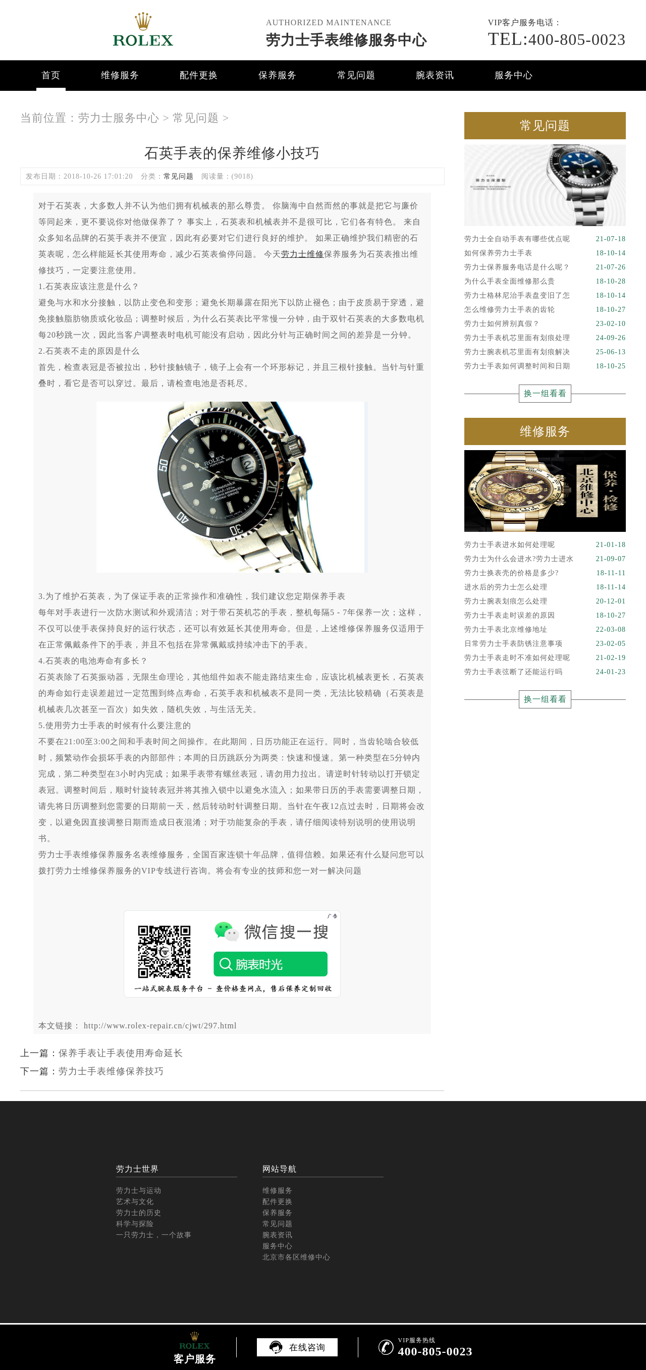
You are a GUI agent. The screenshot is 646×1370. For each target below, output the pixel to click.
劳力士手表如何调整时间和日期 (545, 366)
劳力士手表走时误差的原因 (545, 616)
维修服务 (120, 75)
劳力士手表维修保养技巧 (111, 1071)
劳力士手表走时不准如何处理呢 (545, 658)
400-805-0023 (557, 39)
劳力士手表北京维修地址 (545, 630)
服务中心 (514, 75)
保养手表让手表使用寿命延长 (121, 1053)
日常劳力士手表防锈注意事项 (545, 644)
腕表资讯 (435, 75)
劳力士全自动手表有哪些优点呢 (545, 239)
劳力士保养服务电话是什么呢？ (545, 267)
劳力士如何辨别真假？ (545, 324)
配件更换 (199, 75)
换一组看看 (545, 393)
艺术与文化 (135, 1201)
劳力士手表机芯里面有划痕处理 (545, 338)
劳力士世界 (137, 1169)
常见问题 (356, 75)
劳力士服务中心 (118, 118)
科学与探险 (135, 1224)
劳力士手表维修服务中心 (346, 40)
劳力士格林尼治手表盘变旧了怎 (545, 296)
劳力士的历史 (139, 1213)
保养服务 (277, 75)
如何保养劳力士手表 (545, 253)
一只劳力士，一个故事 (154, 1235)
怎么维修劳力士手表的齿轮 (545, 310)
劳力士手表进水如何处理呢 (545, 545)
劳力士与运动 (139, 1190)
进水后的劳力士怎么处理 (545, 587)
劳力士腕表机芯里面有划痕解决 (545, 352)
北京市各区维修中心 (296, 1257)
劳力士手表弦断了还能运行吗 (545, 672)
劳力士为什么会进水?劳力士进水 (545, 559)
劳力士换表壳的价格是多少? (545, 573)
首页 (51, 75)
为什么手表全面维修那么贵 (545, 282)
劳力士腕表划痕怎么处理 (545, 601)
